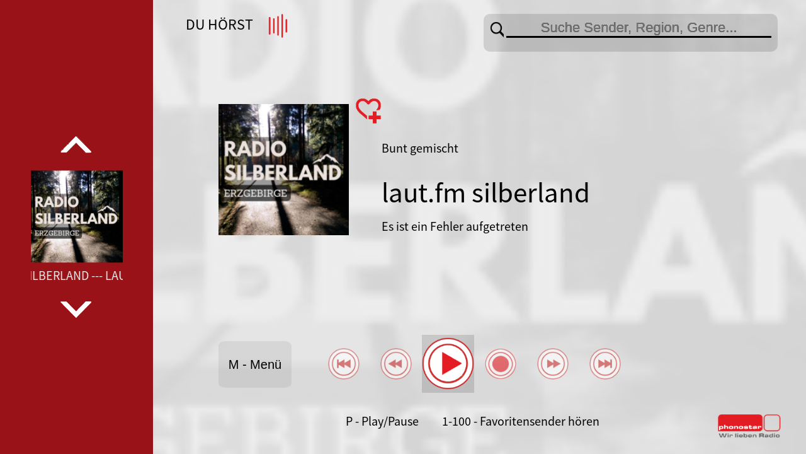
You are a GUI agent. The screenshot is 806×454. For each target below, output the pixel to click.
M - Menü (255, 364)
